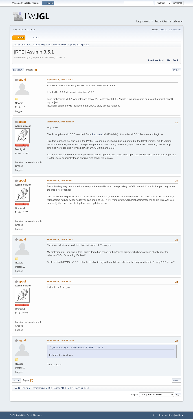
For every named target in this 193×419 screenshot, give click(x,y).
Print (176, 70)
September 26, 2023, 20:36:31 (60, 239)
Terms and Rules (166, 415)
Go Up (16, 380)
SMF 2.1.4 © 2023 (18, 415)
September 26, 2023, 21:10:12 (60, 281)
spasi (22, 121)
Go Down (18, 70)
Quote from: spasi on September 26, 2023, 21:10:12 (77, 347)
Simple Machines (34, 415)
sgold (22, 79)
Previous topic (156, 60)
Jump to (134, 394)
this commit (97, 134)
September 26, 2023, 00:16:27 (60, 79)
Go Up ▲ (179, 415)
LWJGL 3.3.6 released (170, 29)
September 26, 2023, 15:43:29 (60, 122)
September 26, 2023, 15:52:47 (60, 180)
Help (155, 415)
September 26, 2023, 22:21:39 (60, 340)
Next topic (173, 60)
